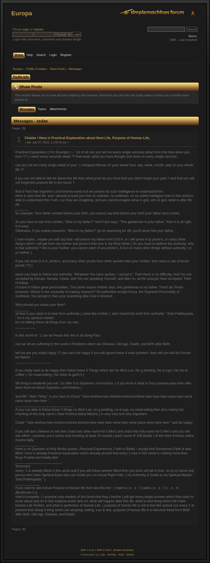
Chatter (30, 138)
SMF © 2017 (104, 549)
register (38, 29)
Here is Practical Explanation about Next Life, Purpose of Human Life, (94, 138)
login (26, 29)
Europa (21, 13)
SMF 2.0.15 (87, 549)
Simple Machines (123, 549)
